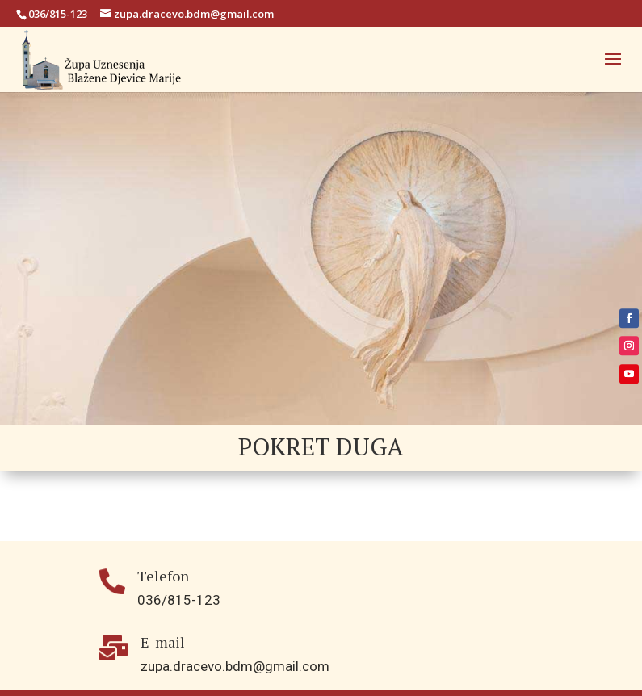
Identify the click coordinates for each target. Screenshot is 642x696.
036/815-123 (57, 13)
